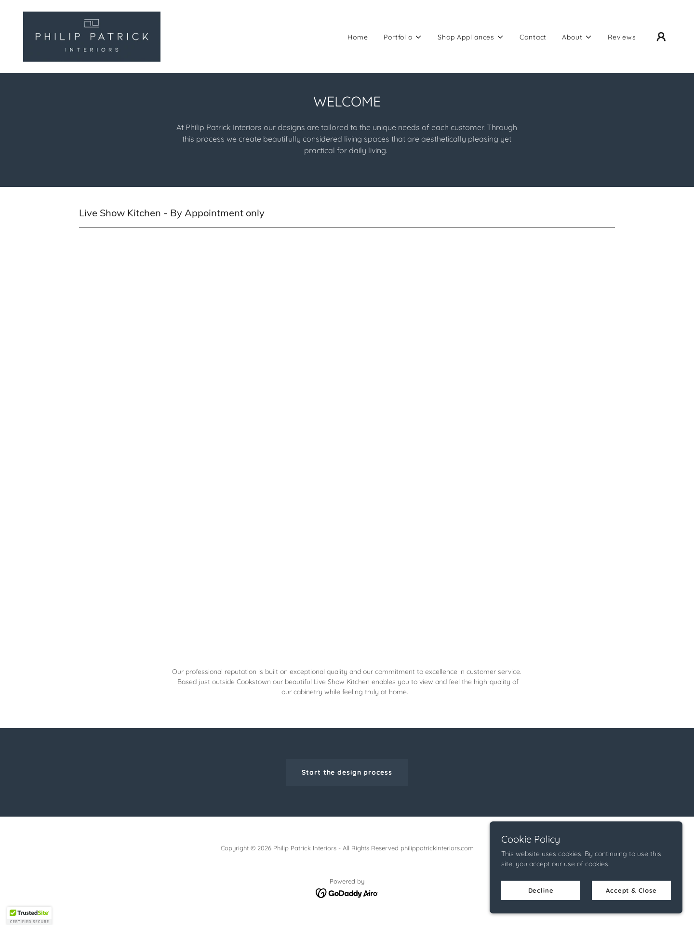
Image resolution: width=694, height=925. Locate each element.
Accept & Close (631, 890)
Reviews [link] (622, 37)
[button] (403, 37)
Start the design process (347, 772)
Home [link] (357, 37)
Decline (541, 890)
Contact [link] (533, 37)
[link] (91, 36)
